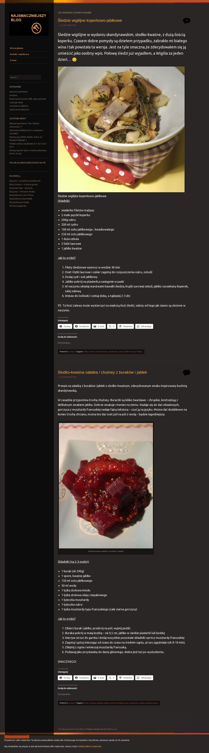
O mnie (13, 60)
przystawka (113, 352)
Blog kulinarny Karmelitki (20, 199)
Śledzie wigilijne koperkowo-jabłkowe (90, 20)
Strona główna (16, 48)
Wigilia (139, 352)
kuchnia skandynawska (98, 352)
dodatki (99, 703)
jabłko (85, 352)
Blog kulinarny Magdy (19, 202)
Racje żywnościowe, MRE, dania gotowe (27, 99)
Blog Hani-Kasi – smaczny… (21, 188)
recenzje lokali (16, 102)
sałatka (142, 703)
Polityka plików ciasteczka (89, 746)
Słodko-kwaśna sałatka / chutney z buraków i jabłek (102, 372)
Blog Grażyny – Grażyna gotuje (23, 184)
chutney (92, 703)
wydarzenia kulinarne (19, 109)
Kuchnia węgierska (17, 206)
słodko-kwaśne (130, 352)
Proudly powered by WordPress (72, 729)
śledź (121, 352)
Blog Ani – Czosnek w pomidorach (24, 181)
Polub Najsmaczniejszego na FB (27, 163)
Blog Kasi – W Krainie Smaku (22, 192)
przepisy (13, 95)
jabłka (105, 703)
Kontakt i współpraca (19, 54)
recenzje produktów (18, 106)
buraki (85, 703)
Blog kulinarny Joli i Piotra (21, 195)
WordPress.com (110, 729)
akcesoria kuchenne (18, 92)
